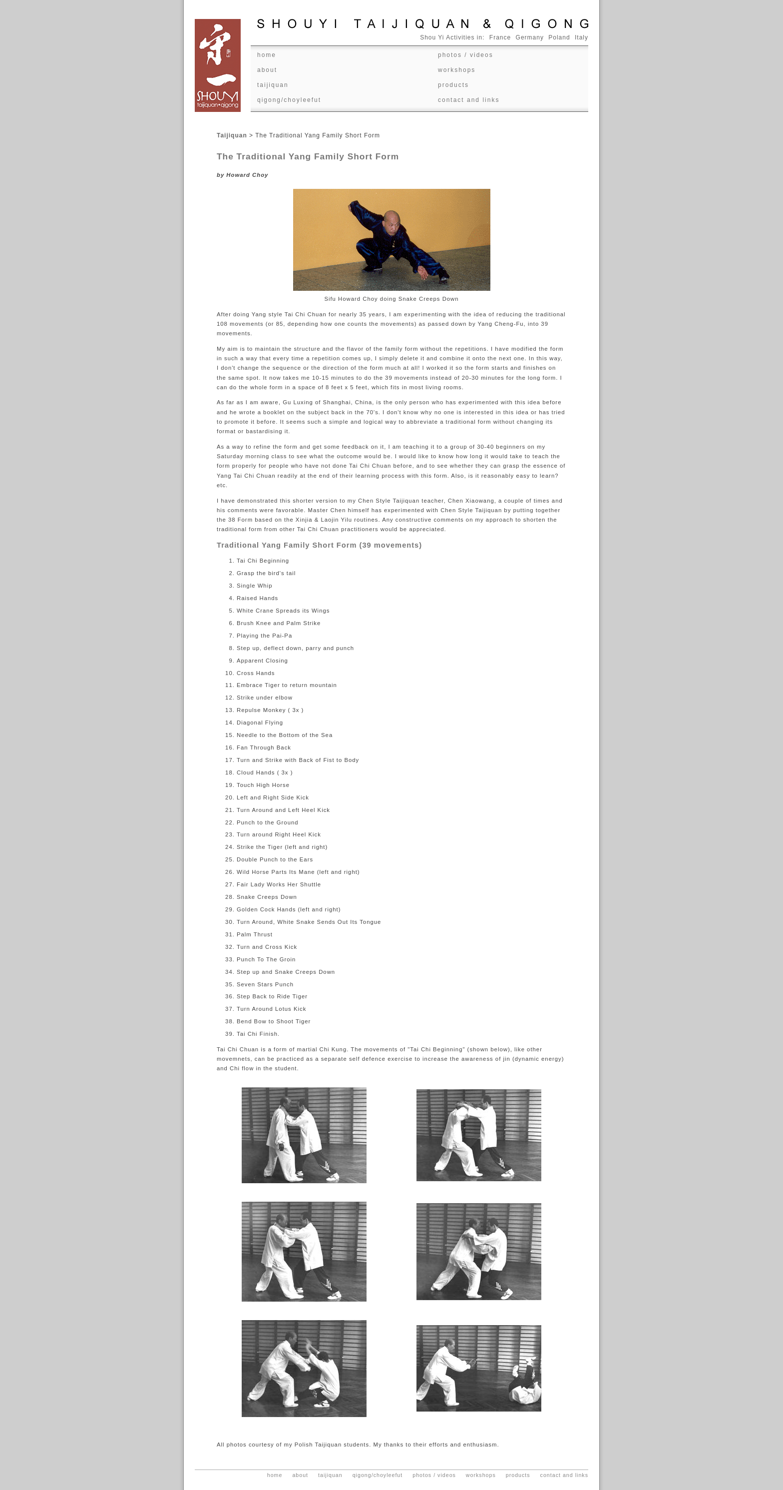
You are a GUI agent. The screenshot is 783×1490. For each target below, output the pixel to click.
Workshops (456, 69)
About (267, 69)
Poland (559, 37)
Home (266, 54)
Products (453, 84)
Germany (530, 37)
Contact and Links (468, 99)
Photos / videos (465, 54)
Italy (581, 37)
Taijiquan (273, 84)
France (500, 37)
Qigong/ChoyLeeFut (289, 99)
